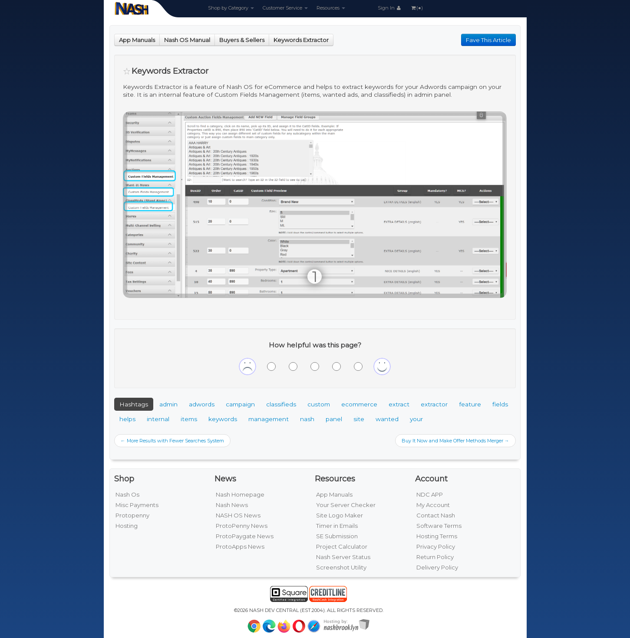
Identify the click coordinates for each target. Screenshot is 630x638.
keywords (222, 419)
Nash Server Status (343, 556)
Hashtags (133, 404)
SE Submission (337, 536)
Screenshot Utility (341, 567)
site (358, 419)
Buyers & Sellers (241, 39)
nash (307, 419)
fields (500, 404)
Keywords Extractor (301, 39)
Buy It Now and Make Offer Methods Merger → (455, 441)
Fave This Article (488, 39)
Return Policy (435, 556)
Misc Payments (136, 504)
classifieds (281, 404)
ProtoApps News (240, 546)
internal (158, 419)
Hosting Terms (436, 536)
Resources (331, 8)
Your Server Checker (346, 504)
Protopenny (132, 515)
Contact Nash (435, 515)
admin (168, 404)
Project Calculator (341, 546)
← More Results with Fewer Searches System (172, 441)
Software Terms (439, 525)
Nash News (232, 504)
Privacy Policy (435, 546)
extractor (434, 404)
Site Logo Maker (339, 515)
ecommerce (359, 404)
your (416, 419)
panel (334, 419)
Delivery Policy (437, 567)
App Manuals (137, 39)
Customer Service (285, 8)
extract (399, 404)
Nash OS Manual (187, 39)
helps (127, 419)
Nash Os (127, 494)
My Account (433, 504)
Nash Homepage (240, 494)
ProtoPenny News (241, 525)
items (189, 419)
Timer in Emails (337, 525)
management (268, 419)
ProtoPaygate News (245, 536)
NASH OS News (238, 515)
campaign (240, 404)
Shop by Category (231, 8)
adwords (201, 404)
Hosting (126, 525)
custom (318, 404)
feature (470, 404)
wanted (387, 419)
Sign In (390, 8)
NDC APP (429, 494)
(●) (416, 8)
